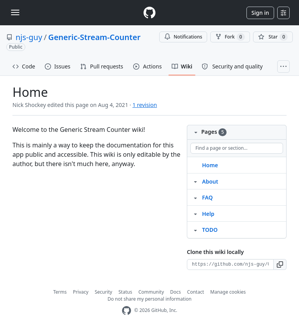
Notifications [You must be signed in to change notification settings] (183, 36)
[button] (280, 264)
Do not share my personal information (149, 299)
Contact (195, 292)
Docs (175, 292)
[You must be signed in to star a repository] (273, 37)
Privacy (80, 292)
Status (125, 292)
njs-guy (29, 37)
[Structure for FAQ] (195, 197)
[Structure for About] (195, 181)
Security (103, 292)
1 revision (144, 105)
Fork (229, 37)
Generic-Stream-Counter (94, 37)
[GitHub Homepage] (126, 310)
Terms (60, 292)
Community (151, 292)
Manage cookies (228, 292)
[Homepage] (149, 12)
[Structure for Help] (195, 213)
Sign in (260, 12)
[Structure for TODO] (195, 229)
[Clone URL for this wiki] (230, 264)
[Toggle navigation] (15, 12)
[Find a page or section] (236, 148)
